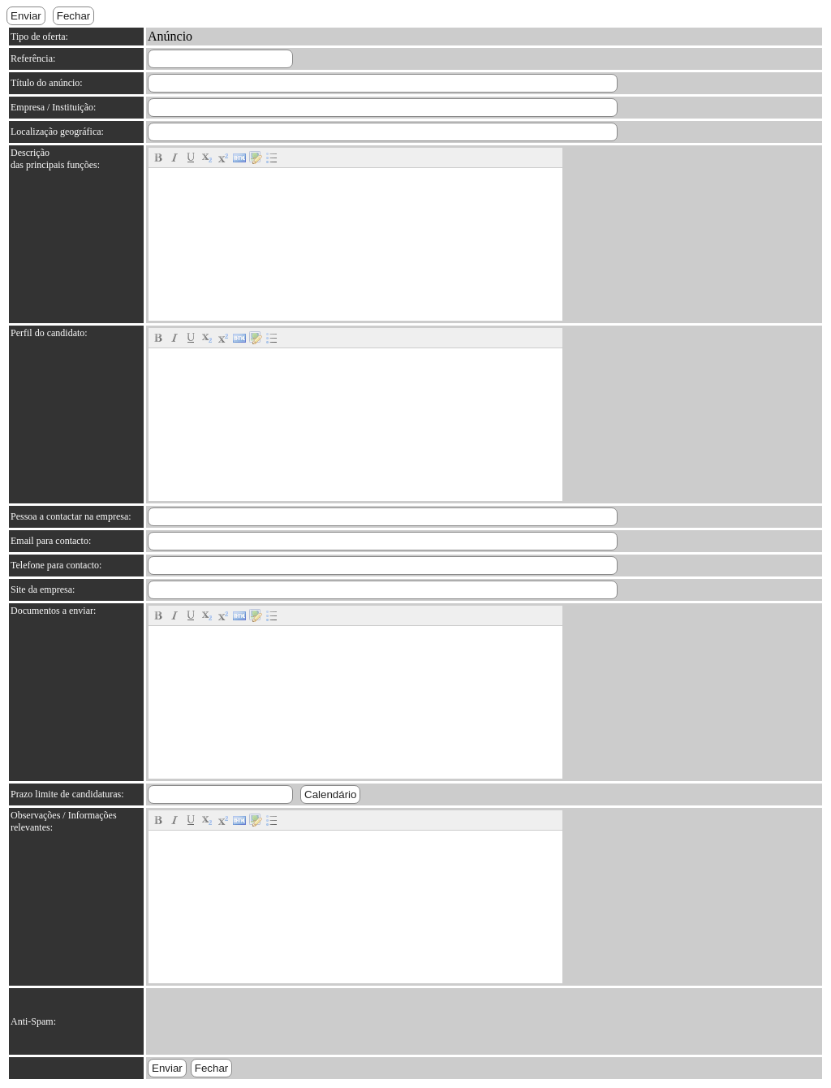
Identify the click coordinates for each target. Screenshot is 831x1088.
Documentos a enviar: (53, 610)
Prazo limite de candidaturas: (67, 794)
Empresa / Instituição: (53, 107)
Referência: (33, 58)
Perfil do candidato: (49, 333)
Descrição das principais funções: (55, 159)
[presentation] (271, 1021)
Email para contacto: (51, 540)
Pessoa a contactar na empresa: (71, 516)
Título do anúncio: (47, 83)
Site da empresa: (43, 589)
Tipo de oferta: (39, 36)
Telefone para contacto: (56, 565)
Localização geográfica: (57, 131)
